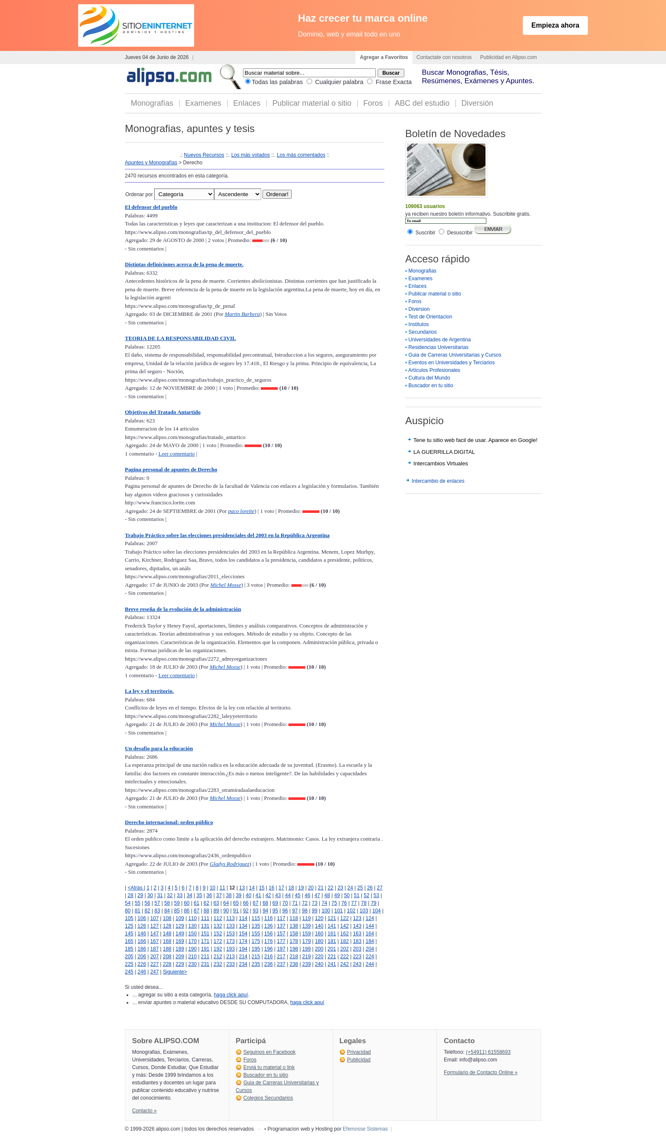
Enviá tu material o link (269, 1067)
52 (366, 895)
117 (281, 918)
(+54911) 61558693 (488, 1052)
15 (261, 888)
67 (255, 903)
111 (205, 918)
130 (192, 926)
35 (199, 895)
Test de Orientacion (430, 317)
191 (205, 949)
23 (340, 888)
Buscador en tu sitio (431, 385)
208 (167, 957)
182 (344, 941)
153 (230, 934)
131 (205, 926)
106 (142, 918)
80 (127, 911)
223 (357, 957)
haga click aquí (231, 995)
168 (167, 941)
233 (230, 964)
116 (268, 918)
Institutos (419, 324)
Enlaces (246, 103)
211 (205, 957)
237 (281, 964)
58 (167, 903)
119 (306, 918)
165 (129, 941)
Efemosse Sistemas (365, 1129)
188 (167, 949)
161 (331, 934)
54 (127, 903)
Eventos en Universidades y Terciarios (452, 363)
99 (314, 911)
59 (177, 903)
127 (154, 926)
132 (218, 926)
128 (167, 926)
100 (326, 911)
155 (255, 934)
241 (331, 964)
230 (192, 964)
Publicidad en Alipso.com (508, 57)
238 (294, 964)
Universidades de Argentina (440, 340)
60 (186, 903)
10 (212, 888)
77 (354, 903)
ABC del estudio (422, 103)
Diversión (477, 103)
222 (344, 957)
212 (218, 957)
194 (243, 949)
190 (192, 949)
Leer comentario (176, 453)
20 (310, 888)
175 (255, 941)
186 (142, 949)
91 (236, 911)
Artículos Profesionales (434, 370)
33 (179, 895)
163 (357, 934)
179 (306, 941)
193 (230, 949)
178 (294, 941)
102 (351, 911)
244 (370, 964)
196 (268, 949)
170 (192, 941)
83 (157, 911)
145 (129, 934)
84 (167, 911)
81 (137, 911)
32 (169, 895)
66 (245, 903)
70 (285, 903)
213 (230, 957)
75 (334, 903)
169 (179, 941)
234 (243, 964)
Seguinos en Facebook (269, 1052)
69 (275, 903)
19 (301, 888)
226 (142, 964)
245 (129, 972)
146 (142, 934)
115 (255, 918)
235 (255, 964)
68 (265, 903)
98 (305, 911)
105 (129, 918)
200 (319, 949)
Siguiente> (175, 972)
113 (230, 918)
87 (196, 911)
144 (370, 926)
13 (242, 888)
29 (140, 895)
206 (142, 957)
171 (205, 941)
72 (305, 903)
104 (376, 911)
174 (243, 941)
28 (130, 895)
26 (370, 888)
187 (154, 949)
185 (129, 949)
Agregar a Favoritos (384, 57)
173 (230, 941)
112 (218, 918)
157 (281, 934)
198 (294, 949)
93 (255, 911)
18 (291, 888)
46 (307, 895)
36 (209, 895)
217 (281, 957)
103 (364, 911)
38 (228, 895)
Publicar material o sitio (311, 103)
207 (154, 957)
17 (281, 888)
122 (344, 918)
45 (297, 895)
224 (370, 957)
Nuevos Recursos (204, 155)
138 (294, 926)
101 (338, 911)
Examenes (203, 103)
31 (160, 895)
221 (331, 957)
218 (294, 957)
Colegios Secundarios (268, 1098)
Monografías (152, 103)
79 (373, 903)
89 (216, 911)
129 (179, 926)
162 (344, 934)
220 (319, 957)
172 (218, 941)
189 (179, 949)
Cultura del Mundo (429, 378)
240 (319, 964)
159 (306, 934)
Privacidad (359, 1052)
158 (294, 934)
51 (356, 895)
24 (350, 888)
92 (245, 911)
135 (255, 926)
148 (167, 934)
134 (243, 926)
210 (192, 957)
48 (327, 895)
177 (281, 941)
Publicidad (358, 1060)
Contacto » (144, 1111)
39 (238, 895)
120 (319, 918)
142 (344, 926)
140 (319, 926)
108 (167, 918)
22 (330, 888)
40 (248, 895)
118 (294, 918)
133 (230, 926)
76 (344, 903)
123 (357, 918)
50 (347, 895)
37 (219, 895)
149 (179, 934)
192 (218, 949)
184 (370, 941)
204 (370, 949)
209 (179, 957)
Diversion (419, 309)
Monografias (423, 271)
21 (320, 888)
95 (275, 911)
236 (268, 964)
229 (179, 964)
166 (142, 941)
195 (255, 949)
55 (137, 903)
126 (142, 926)
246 (142, 972)
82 (147, 911)
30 (150, 895)
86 (186, 911)
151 (205, 934)
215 (255, 957)
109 (179, 918)
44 (288, 895)
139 (306, 926)
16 (271, 888)
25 (360, 888)
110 (192, 918)
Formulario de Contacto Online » (480, 1072)
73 (314, 903)
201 (331, 949)
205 (129, 957)
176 (268, 941)
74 (324, 903)
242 (344, 964)
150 (192, 934)
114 (243, 918)
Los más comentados (301, 155)
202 (344, 949)
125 (129, 926)
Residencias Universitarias (438, 347)
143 (357, 926)
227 (154, 964)
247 (154, 972)
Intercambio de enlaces (438, 481)
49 (337, 895)
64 (226, 903)
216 (268, 957)
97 (295, 911)
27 (379, 888)
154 (243, 934)
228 (167, 964)
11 (222, 888)
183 (357, 941)
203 (357, 949)
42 (268, 895)
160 (319, 934)
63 (216, 903)
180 (319, 941)
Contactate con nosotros (444, 57)
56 (147, 903)
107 (154, 918)
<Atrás (135, 888)
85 (177, 911)
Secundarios (423, 332)
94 (265, 911)
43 (278, 895)
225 (129, 964)
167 (154, 941)
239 (306, 964)
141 (331, 926)
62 (206, 903)
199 (306, 949)
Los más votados (250, 155)
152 (218, 934)
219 (306, 957)
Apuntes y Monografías (151, 163)
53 (376, 895)
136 (268, 926)
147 (154, 934)
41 (258, 895)
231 (205, 964)
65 (236, 903)
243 (357, 964)
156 (268, 934)
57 (157, 903)
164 (370, 934)
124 (370, 918)
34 (189, 895)
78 (364, 903)
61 (196, 903)
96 (285, 911)
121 (331, 918)
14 (251, 888)
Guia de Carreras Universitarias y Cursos (455, 355)
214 (243, 957)
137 (281, 926)
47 (317, 895)
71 (295, 903)
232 (218, 964)
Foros (373, 103)
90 (226, 911)
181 (331, 941)
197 (281, 949)
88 (206, 911)
